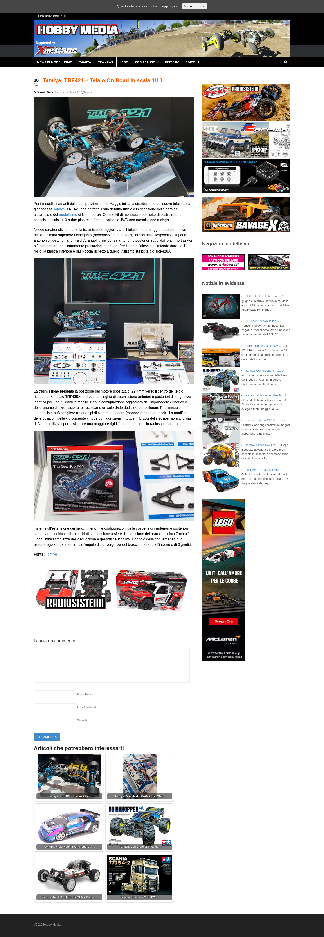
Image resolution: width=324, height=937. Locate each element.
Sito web (82, 720)
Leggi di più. (169, 6)
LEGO (124, 62)
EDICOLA (193, 62)
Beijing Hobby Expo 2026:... (263, 345)
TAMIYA (85, 62)
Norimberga (61, 92)
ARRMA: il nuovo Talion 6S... (264, 321)
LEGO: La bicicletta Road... (263, 296)
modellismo (68, 214)
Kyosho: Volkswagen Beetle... (264, 395)
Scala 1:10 (75, 92)
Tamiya (87, 92)
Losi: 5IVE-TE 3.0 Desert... (262, 469)
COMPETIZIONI (147, 62)
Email (86, 707)
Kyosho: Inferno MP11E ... (262, 420)
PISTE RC (172, 62)
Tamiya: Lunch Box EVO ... (262, 445)
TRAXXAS (105, 62)
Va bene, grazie (194, 6)
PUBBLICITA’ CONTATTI (51, 16)
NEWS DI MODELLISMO (54, 62)
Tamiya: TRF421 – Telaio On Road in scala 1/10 (102, 80)
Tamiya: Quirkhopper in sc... (263, 370)
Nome (86, 694)
